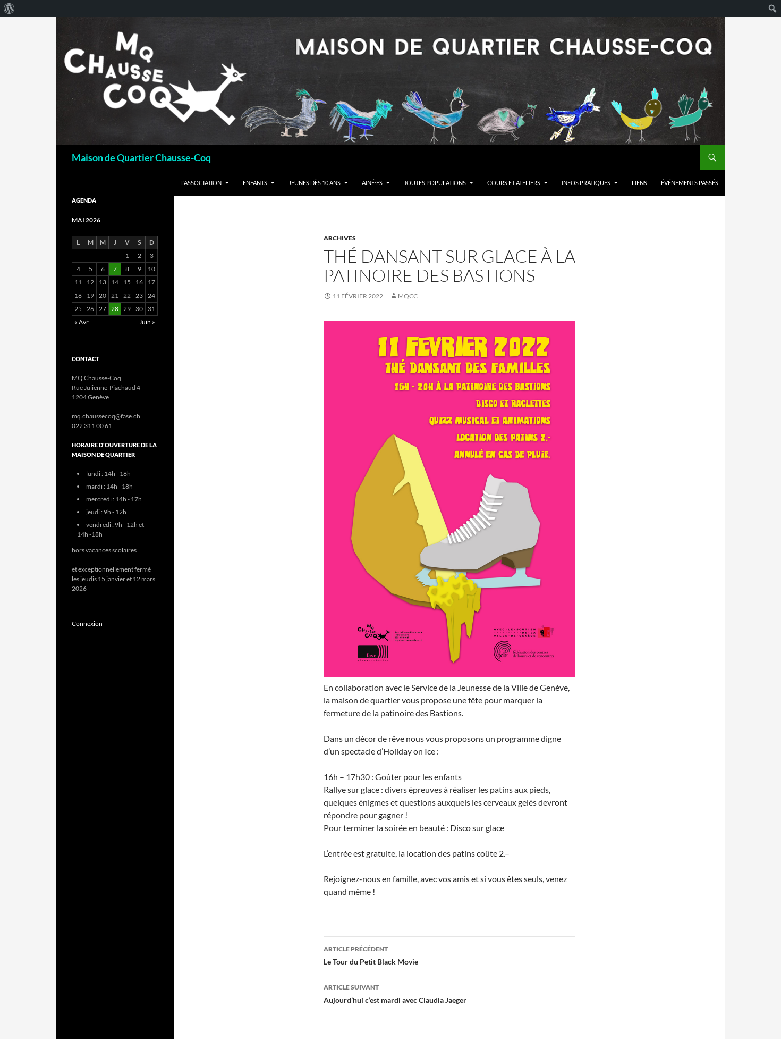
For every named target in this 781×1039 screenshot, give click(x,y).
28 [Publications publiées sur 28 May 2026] (114, 309)
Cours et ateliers (513, 182)
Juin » (147, 322)
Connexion (87, 623)
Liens (639, 182)
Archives (340, 238)
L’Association (201, 182)
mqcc (408, 296)
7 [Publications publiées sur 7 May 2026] (115, 269)
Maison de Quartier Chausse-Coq (141, 157)
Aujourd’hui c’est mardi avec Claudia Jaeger (449, 992)
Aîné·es (372, 182)
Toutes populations (435, 182)
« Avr (81, 322)
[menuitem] (9, 8)
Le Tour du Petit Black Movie (449, 954)
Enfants (255, 182)
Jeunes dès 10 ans (314, 182)
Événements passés (689, 182)
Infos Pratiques (586, 182)
